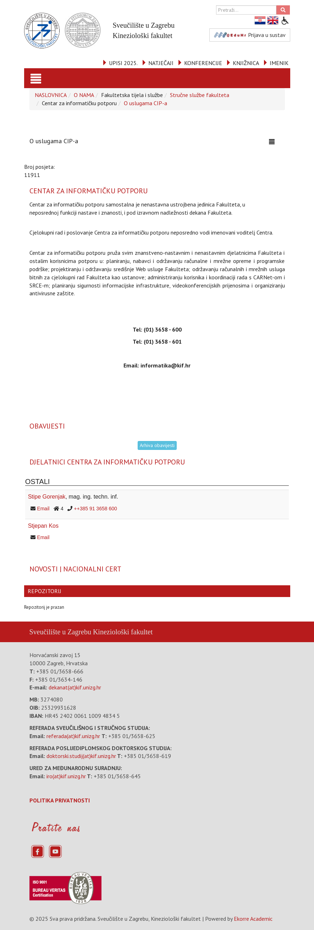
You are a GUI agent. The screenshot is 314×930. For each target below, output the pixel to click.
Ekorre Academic (253, 918)
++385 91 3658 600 (95, 508)
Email (43, 508)
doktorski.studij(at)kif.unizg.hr (81, 755)
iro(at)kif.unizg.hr (66, 776)
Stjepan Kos (43, 526)
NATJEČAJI (160, 62)
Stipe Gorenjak (47, 497)
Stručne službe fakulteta (199, 94)
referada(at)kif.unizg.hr (73, 736)
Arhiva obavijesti (157, 445)
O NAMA (84, 94)
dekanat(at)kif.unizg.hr (75, 687)
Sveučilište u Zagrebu (60, 632)
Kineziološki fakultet (123, 632)
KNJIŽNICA (246, 62)
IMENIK (279, 62)
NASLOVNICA (51, 94)
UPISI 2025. (123, 62)
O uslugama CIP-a (145, 103)
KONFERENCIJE (203, 62)
